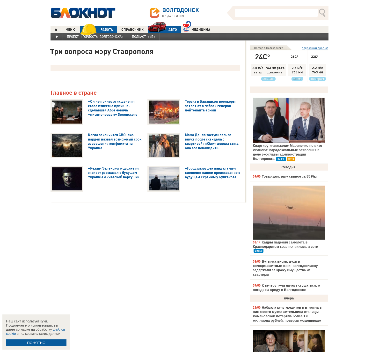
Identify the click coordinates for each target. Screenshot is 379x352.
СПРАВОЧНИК (132, 29)
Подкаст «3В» (143, 37)
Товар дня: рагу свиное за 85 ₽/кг (289, 176)
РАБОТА (96, 29)
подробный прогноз (315, 48)
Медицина (196, 29)
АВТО (162, 29)
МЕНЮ (71, 29)
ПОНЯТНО (36, 343)
